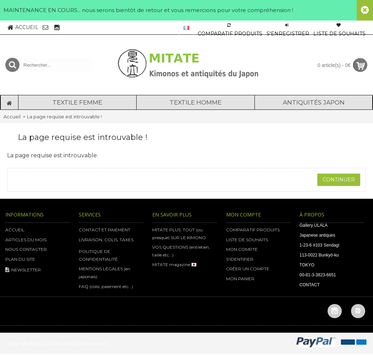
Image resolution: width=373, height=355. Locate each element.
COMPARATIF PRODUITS (253, 229)
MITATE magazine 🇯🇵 (174, 264)
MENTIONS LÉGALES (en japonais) (104, 272)
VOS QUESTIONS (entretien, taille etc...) (181, 251)
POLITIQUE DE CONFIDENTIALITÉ (98, 255)
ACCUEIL (14, 229)
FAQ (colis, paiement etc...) (106, 286)
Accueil (12, 116)
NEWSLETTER (23, 270)
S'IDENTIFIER (239, 259)
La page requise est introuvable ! (64, 116)
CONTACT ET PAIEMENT (104, 229)
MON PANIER (240, 278)
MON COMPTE (242, 249)
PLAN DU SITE (20, 259)
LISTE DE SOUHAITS (247, 239)
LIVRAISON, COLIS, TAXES (106, 239)
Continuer (339, 179)
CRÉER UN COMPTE (247, 268)
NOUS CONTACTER (26, 249)
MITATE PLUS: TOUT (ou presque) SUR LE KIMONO (179, 233)
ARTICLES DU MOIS (25, 239)
